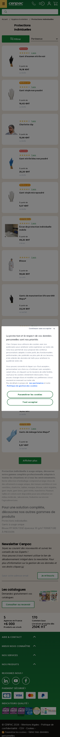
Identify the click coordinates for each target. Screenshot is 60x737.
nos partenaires (36, 383)
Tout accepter (30, 402)
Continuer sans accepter (40, 328)
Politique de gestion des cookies (22, 385)
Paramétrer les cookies (30, 394)
